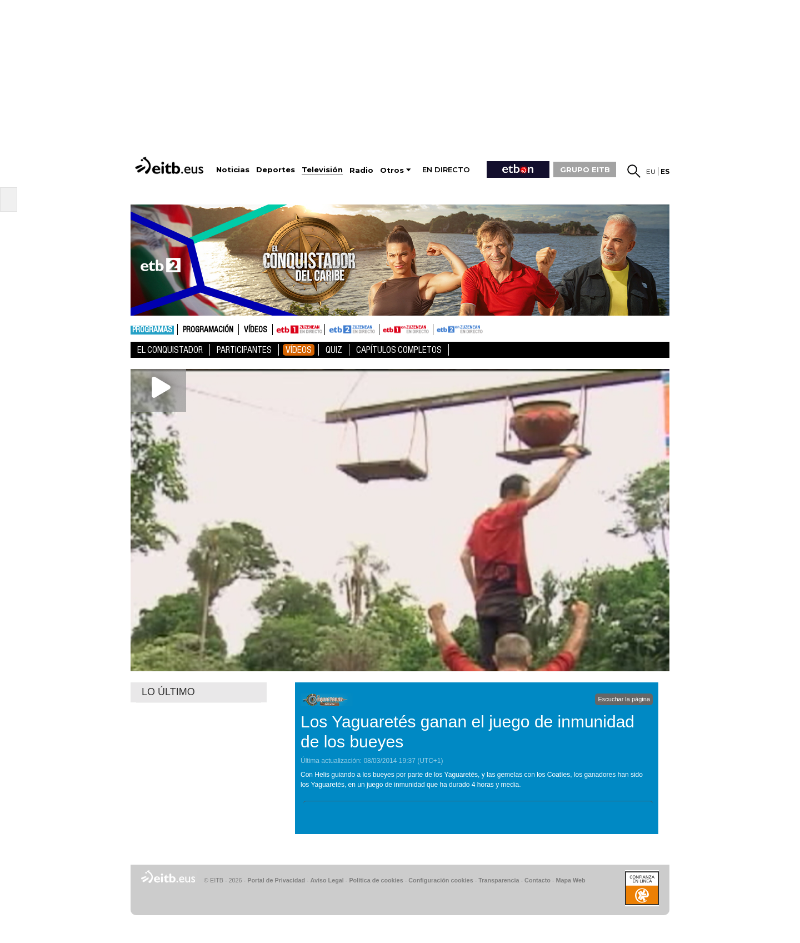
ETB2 (352, 329)
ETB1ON (384, 328)
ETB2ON (438, 328)
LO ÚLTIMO (168, 691)
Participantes (244, 350)
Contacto (537, 880)
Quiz (334, 350)
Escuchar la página (624, 699)
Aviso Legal (327, 880)
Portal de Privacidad (276, 880)
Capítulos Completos (399, 350)
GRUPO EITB (585, 169)
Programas (152, 330)
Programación (208, 330)
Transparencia (498, 880)
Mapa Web (570, 880)
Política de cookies (376, 880)
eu (651, 171)
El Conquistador (170, 350)
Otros (392, 170)
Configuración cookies (440, 880)
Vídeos (255, 330)
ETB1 (298, 329)
